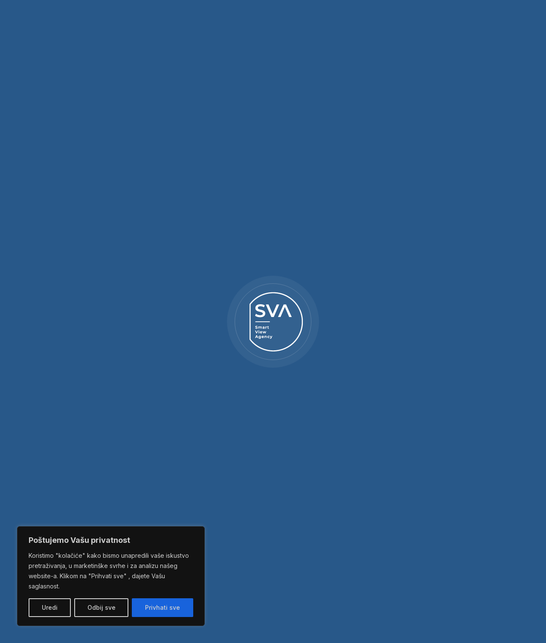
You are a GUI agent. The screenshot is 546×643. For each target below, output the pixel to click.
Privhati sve (162, 607)
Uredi (50, 607)
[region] (111, 576)
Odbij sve (101, 607)
